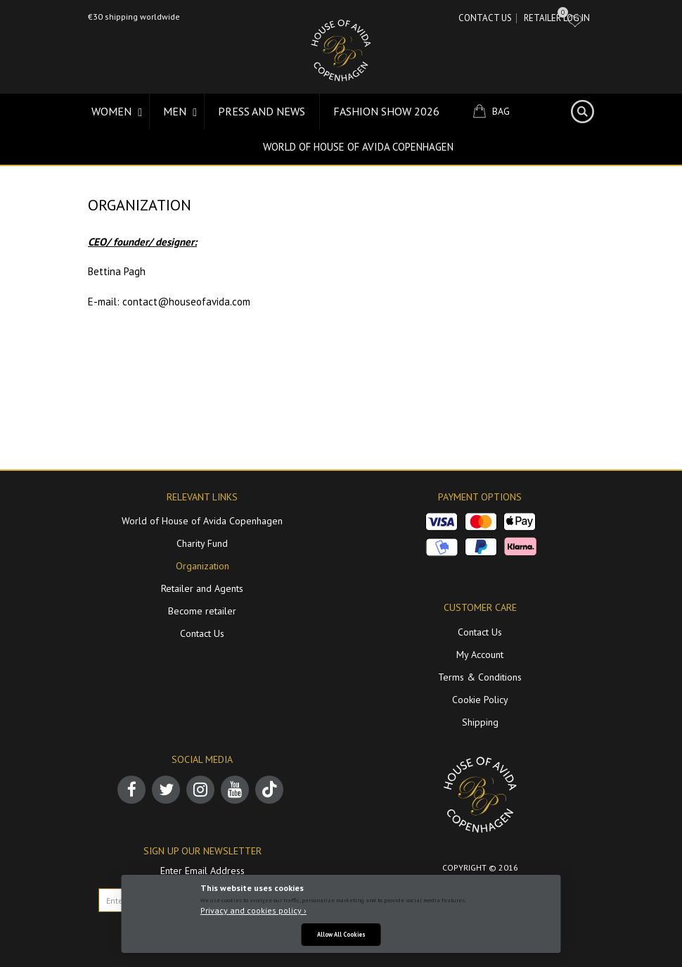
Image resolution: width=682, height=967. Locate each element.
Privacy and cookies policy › (253, 910)
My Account (479, 654)
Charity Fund (202, 543)
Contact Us (485, 18)
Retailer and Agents (202, 588)
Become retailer (202, 611)
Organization (202, 566)
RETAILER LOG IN (557, 18)
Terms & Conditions (480, 677)
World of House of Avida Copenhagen (358, 146)
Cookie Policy (480, 699)
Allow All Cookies (341, 934)
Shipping (480, 722)
